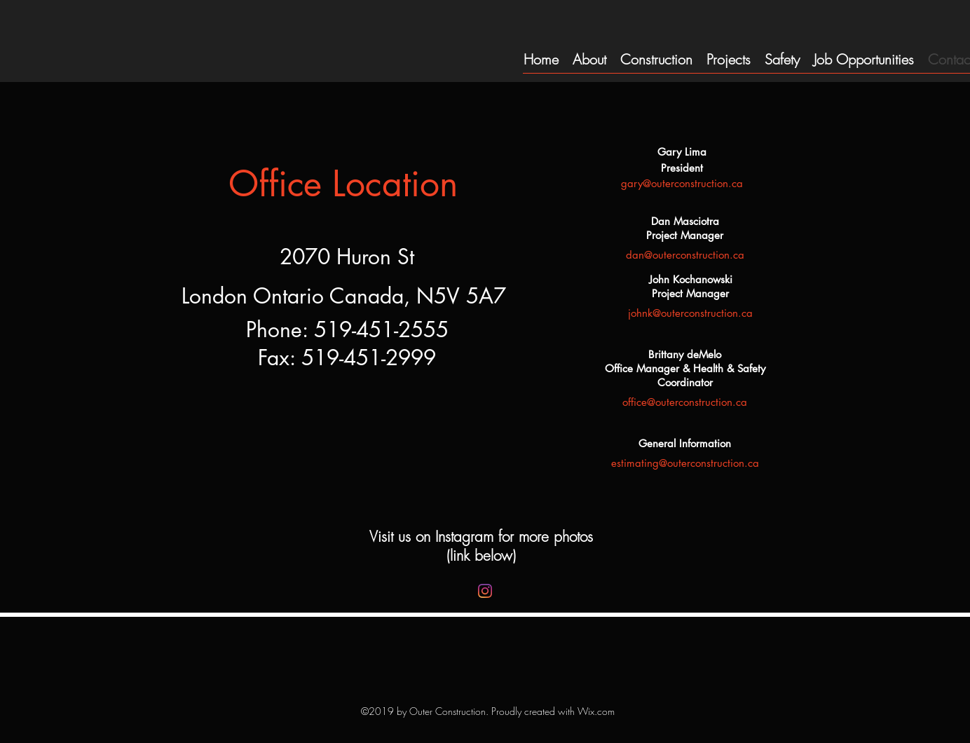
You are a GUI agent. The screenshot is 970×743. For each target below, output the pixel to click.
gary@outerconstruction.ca (682, 183)
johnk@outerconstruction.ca (690, 313)
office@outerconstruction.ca (684, 402)
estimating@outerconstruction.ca (685, 463)
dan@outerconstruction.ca (685, 254)
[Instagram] (485, 591)
